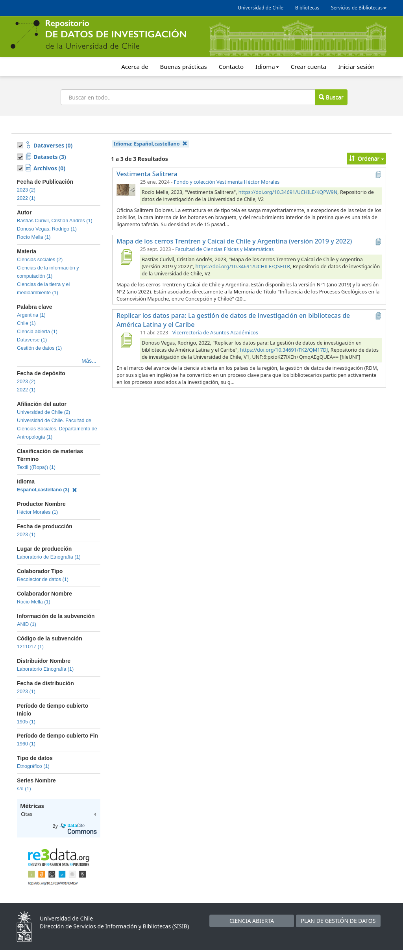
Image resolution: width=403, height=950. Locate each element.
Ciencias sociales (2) (40, 259)
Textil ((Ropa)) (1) (36, 467)
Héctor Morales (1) (37, 512)
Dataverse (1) (32, 340)
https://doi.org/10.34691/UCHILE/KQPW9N (288, 192)
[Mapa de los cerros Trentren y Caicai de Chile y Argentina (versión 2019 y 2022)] (125, 256)
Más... (88, 361)
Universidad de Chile (260, 7)
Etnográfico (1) (33, 766)
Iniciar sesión (356, 66)
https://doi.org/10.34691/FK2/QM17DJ (284, 350)
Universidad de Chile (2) (43, 412)
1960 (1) (26, 744)
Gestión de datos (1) (39, 348)
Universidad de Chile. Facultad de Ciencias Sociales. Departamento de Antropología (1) (57, 429)
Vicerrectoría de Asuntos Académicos (215, 332)
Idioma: (150, 143)
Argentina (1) (31, 315)
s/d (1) (24, 788)
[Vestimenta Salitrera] (125, 189)
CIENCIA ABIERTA (251, 920)
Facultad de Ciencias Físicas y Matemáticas (224, 249)
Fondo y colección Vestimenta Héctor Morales (227, 182)
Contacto (231, 66)
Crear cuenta (308, 66)
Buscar (331, 97)
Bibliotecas (307, 7)
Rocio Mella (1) (33, 602)
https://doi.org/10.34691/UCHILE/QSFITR (243, 266)
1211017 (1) (30, 646)
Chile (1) (26, 323)
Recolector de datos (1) (42, 579)
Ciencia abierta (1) (37, 331)
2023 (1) (26, 534)
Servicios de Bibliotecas (358, 7)
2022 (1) (26, 198)
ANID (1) (26, 624)
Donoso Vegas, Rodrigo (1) (47, 229)
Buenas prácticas (183, 66)
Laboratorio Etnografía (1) (45, 669)
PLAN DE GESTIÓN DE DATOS (338, 920)
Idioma (267, 66)
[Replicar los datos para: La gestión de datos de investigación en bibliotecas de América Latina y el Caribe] (125, 340)
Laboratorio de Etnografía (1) (49, 557)
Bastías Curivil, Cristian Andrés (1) (54, 220)
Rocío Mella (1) (33, 237)
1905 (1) (26, 722)
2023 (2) (26, 190)
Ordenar (366, 158)
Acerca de (134, 66)
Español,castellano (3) (47, 490)
